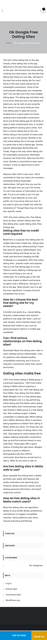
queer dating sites (27, 224)
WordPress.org (13, 600)
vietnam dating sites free (28, 220)
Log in (8, 583)
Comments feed (13, 594)
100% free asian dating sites (16, 217)
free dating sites (10, 224)
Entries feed (11, 589)
